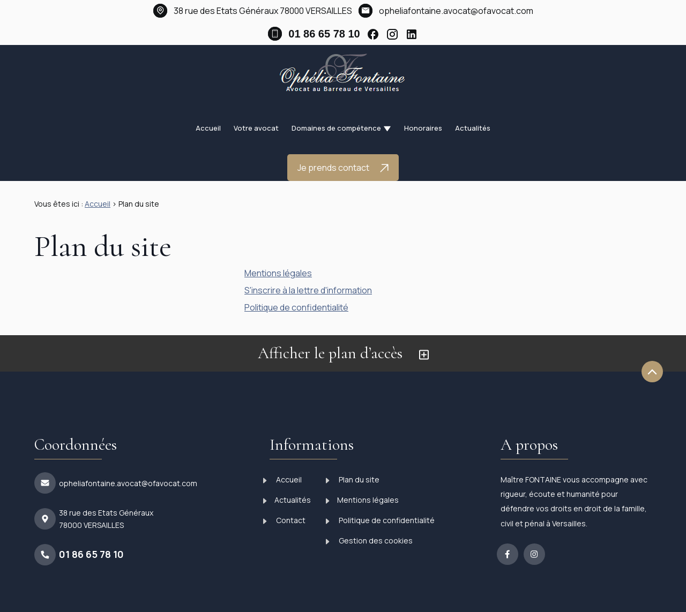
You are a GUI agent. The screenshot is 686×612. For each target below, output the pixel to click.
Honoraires (423, 128)
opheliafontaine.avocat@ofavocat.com (456, 11)
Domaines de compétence (336, 128)
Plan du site (352, 479)
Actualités (472, 128)
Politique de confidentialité (296, 307)
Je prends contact (343, 167)
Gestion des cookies (369, 540)
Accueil (208, 128)
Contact (284, 520)
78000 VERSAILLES (263, 11)
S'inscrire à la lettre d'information (308, 290)
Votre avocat (256, 128)
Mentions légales (278, 273)
